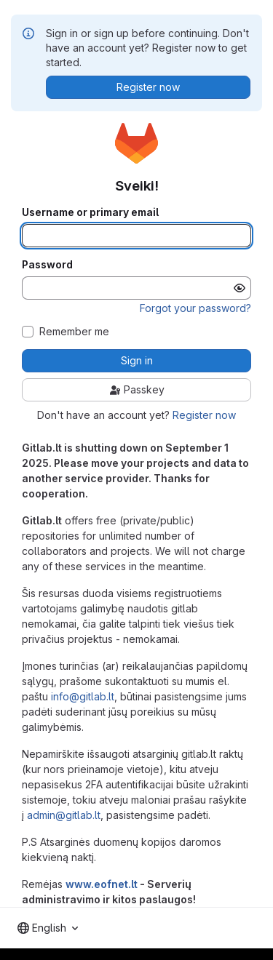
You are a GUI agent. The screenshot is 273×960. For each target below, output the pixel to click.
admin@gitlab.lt (63, 815)
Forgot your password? (195, 308)
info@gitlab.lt (82, 696)
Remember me (74, 331)
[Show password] (239, 288)
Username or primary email (90, 212)
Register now (204, 415)
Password (47, 265)
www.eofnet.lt (102, 884)
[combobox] (47, 928)
